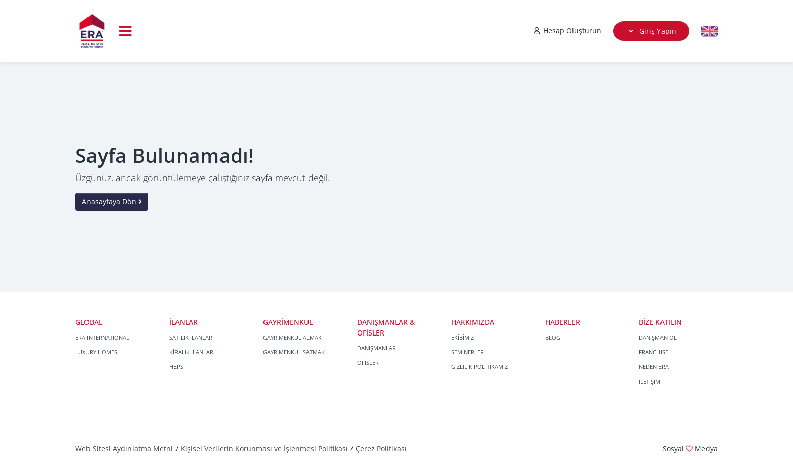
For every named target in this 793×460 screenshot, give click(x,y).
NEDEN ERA (654, 366)
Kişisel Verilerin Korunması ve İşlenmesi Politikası (264, 448)
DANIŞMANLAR (376, 348)
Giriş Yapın (652, 31)
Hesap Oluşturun (567, 30)
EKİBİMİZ (462, 337)
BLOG (552, 337)
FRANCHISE (653, 352)
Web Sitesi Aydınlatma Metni (124, 448)
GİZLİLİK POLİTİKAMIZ (479, 366)
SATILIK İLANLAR (190, 337)
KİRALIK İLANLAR (191, 352)
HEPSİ (177, 366)
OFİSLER (368, 362)
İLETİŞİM (649, 381)
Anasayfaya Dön (112, 201)
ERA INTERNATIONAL (102, 337)
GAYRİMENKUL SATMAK (294, 352)
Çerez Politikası (381, 448)
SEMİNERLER (467, 352)
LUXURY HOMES (96, 352)
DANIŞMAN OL (658, 337)
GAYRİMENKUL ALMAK (292, 337)
